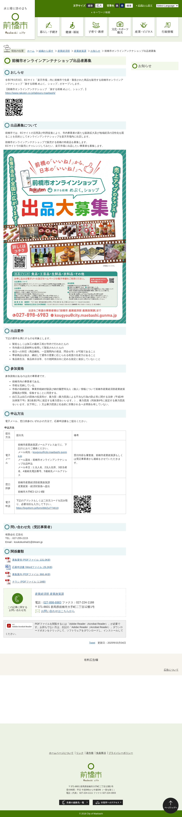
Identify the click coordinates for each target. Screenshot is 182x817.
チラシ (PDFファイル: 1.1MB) (29, 581)
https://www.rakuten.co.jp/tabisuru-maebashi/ (30, 93)
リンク (79, 753)
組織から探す (145, 5)
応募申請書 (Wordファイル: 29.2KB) (32, 567)
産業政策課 (80, 50)
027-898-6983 (52, 602)
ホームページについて (61, 753)
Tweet (92, 642)
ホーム (30, 50)
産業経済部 (64, 50)
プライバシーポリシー (120, 753)
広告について (171, 669)
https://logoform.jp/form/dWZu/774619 (37, 508)
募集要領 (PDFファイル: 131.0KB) (31, 559)
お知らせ (95, 50)
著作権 (89, 753)
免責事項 (101, 753)
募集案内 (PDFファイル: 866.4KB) (31, 574)
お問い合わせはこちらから (58, 611)
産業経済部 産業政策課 (49, 593)
